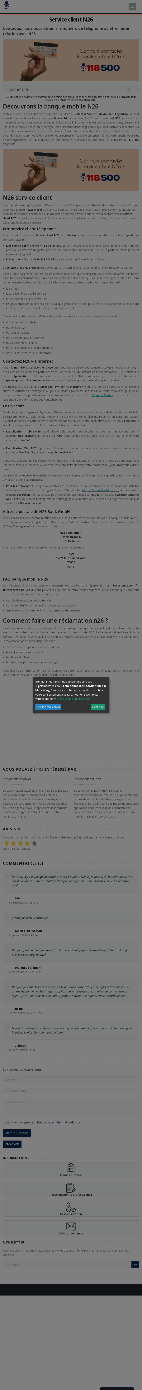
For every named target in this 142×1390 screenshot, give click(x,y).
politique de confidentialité (73, 699)
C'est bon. (98, 707)
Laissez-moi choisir (48, 707)
